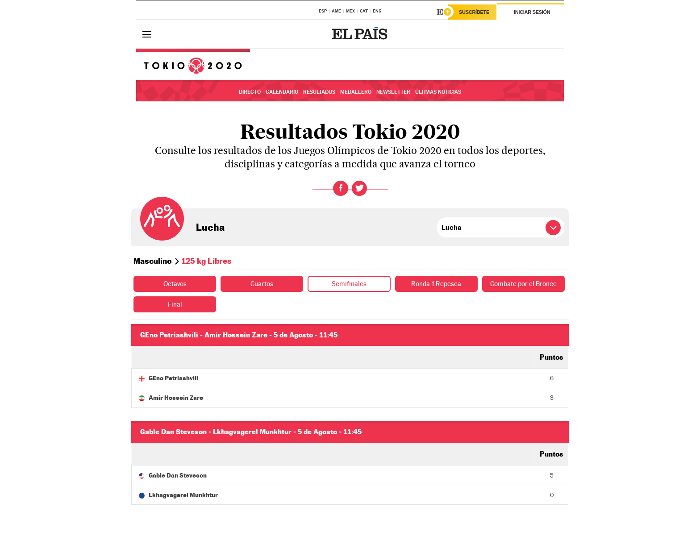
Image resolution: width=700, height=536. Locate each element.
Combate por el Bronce (523, 283)
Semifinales (349, 283)
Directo (250, 92)
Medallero (355, 92)
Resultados (319, 92)
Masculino (152, 261)
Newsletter (393, 92)
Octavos (174, 283)
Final (175, 304)
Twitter (359, 188)
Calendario (282, 92)
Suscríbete (474, 12)
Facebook (340, 188)
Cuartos (262, 283)
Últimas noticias (438, 92)
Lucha (210, 227)
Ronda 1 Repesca (436, 283)
